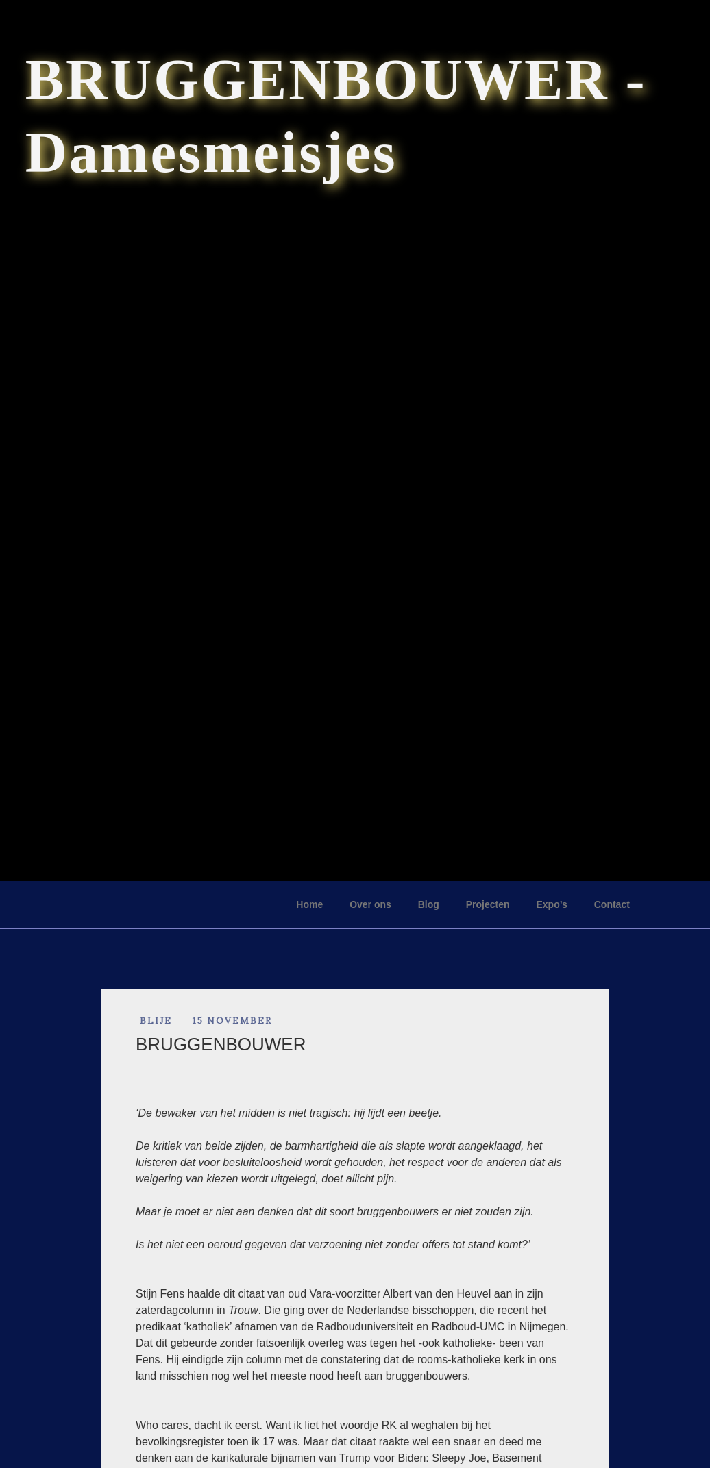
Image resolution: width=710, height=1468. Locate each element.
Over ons (370, 904)
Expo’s (551, 904)
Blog (428, 904)
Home (309, 904)
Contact (612, 904)
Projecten (488, 904)
